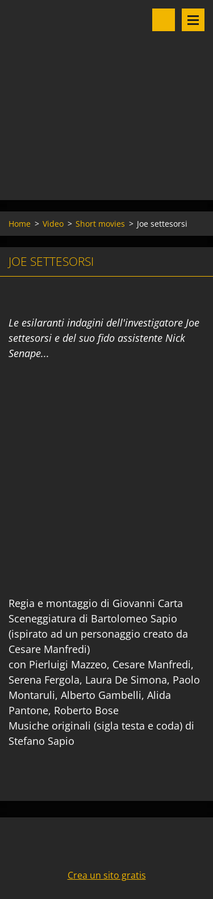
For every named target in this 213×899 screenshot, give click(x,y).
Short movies (100, 223)
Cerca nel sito (163, 20)
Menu (193, 20)
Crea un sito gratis (107, 875)
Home (20, 223)
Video (53, 223)
